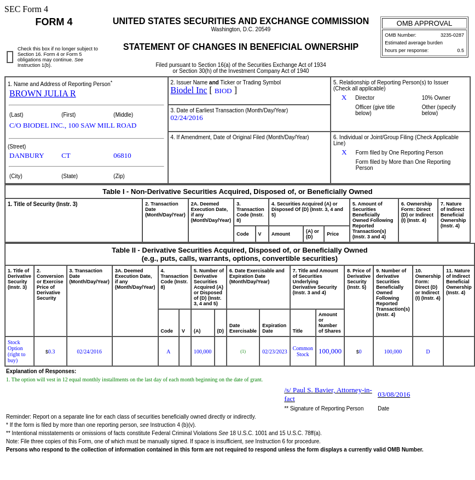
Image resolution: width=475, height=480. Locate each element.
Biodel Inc (189, 90)
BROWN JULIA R (42, 93)
